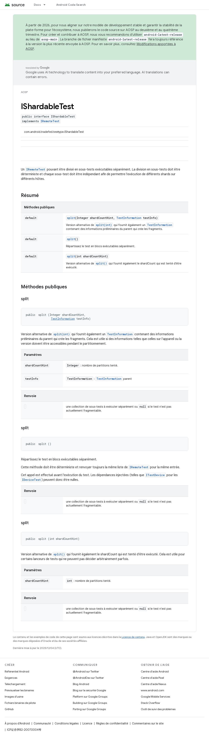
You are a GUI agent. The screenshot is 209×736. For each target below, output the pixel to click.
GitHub (9, 709)
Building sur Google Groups (90, 703)
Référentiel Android (17, 671)
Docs (37, 4)
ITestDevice (155, 475)
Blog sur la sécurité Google (89, 690)
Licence (87, 723)
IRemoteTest (50, 121)
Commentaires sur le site (148, 723)
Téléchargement (15, 684)
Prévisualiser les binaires (19, 690)
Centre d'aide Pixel (152, 678)
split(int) (104, 225)
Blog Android (81, 684)
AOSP (24, 92)
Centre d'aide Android (155, 671)
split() (101, 263)
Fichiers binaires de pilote (20, 703)
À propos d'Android (17, 723)
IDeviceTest (31, 480)
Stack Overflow (150, 703)
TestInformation (128, 218)
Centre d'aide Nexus (153, 684)
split (71, 218)
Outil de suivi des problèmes (158, 709)
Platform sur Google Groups (90, 696)
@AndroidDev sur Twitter (88, 678)
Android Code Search (71, 4)
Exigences (11, 678)
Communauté (42, 723)
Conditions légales (67, 723)
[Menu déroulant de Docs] (46, 4)
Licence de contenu (133, 637)
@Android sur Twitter (86, 671)
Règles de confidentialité (112, 723)
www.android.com (152, 690)
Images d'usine (14, 696)
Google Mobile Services (155, 696)
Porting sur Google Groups (89, 709)
